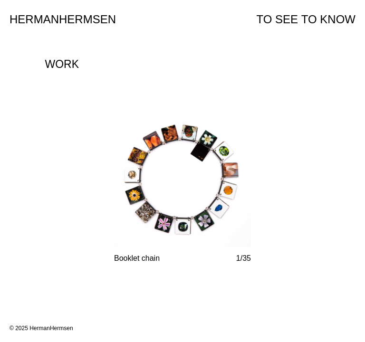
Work (62, 64)
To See (277, 19)
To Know (328, 19)
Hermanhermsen (63, 19)
